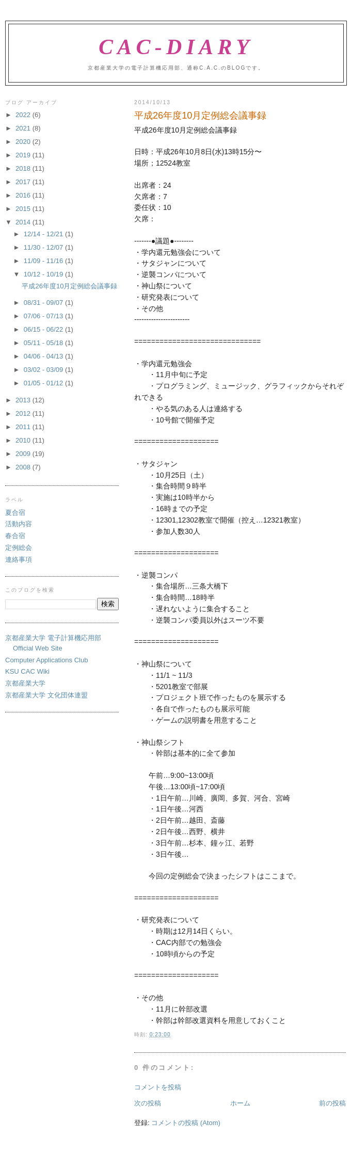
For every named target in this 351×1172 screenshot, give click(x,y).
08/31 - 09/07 (44, 302)
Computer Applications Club (46, 660)
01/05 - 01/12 (44, 383)
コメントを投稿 (157, 1087)
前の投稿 (332, 1103)
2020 (24, 141)
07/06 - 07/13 (44, 316)
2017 (24, 182)
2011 (24, 427)
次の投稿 (147, 1103)
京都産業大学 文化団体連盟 (46, 695)
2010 (24, 440)
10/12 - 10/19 (44, 274)
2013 (24, 400)
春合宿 (15, 536)
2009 (24, 454)
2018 (24, 168)
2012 (24, 413)
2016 (24, 195)
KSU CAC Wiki (27, 671)
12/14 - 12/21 (44, 234)
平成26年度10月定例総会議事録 (69, 286)
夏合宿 (15, 512)
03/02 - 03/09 (44, 369)
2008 (24, 467)
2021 (24, 128)
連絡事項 (18, 559)
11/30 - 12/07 (44, 247)
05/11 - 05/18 (44, 343)
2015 (24, 209)
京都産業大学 (25, 683)
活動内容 (18, 524)
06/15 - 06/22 (44, 329)
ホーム (240, 1103)
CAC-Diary (176, 47)
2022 (24, 115)
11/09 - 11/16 (44, 261)
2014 (24, 222)
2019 (24, 155)
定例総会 (18, 547)
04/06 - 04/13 (44, 356)
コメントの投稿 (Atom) (185, 1123)
